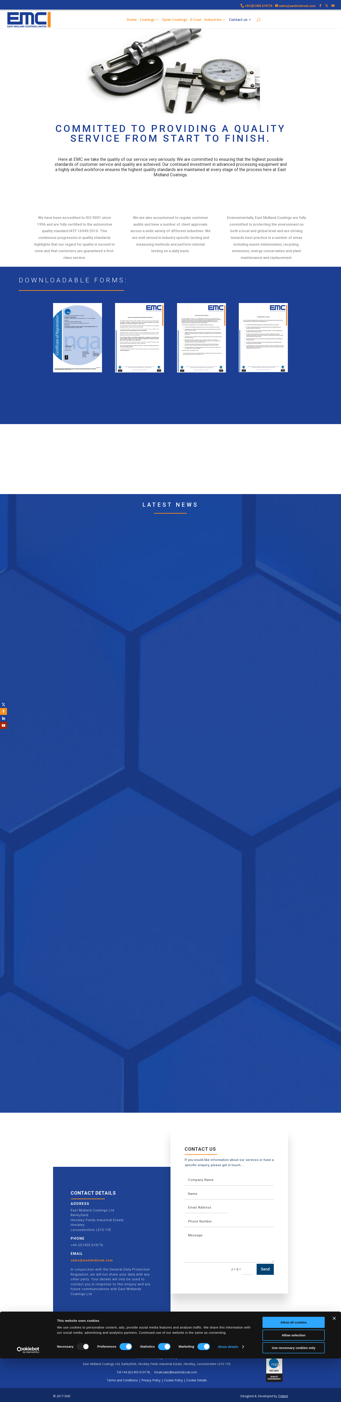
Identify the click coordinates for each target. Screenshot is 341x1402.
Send (265, 1269)
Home (132, 20)
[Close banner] (334, 1361)
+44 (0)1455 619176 (258, 6)
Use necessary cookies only (293, 1391)
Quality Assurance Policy (139, 381)
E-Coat (195, 20)
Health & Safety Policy (201, 381)
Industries (213, 20)
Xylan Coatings (174, 20)
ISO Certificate (77, 380)
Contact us (238, 20)
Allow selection (293, 1378)
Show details (228, 1390)
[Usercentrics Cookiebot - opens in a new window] (28, 1393)
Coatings (147, 20)
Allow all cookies (294, 1366)
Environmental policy (263, 380)
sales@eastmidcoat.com (92, 1260)
